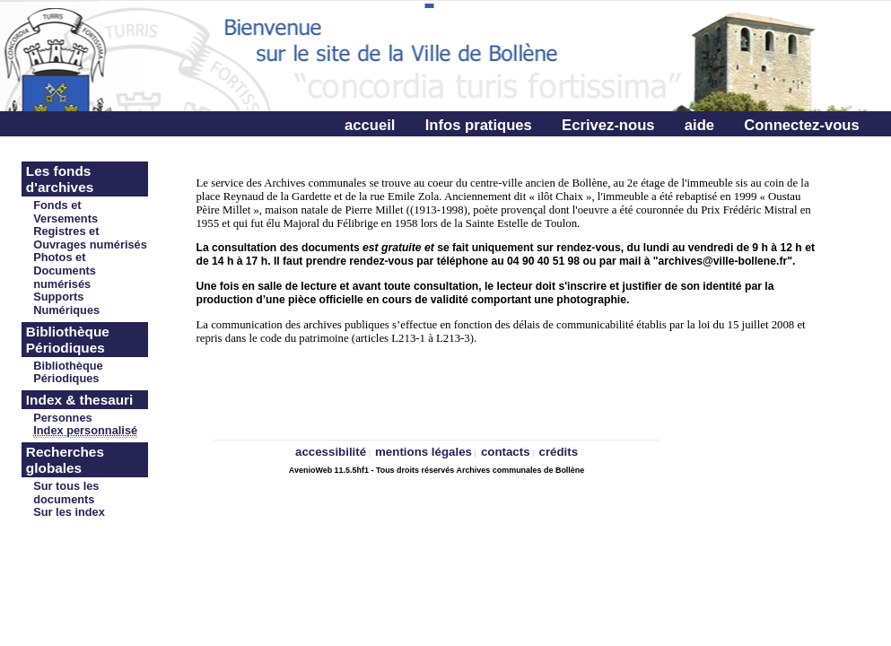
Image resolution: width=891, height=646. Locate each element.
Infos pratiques (478, 125)
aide (699, 125)
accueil (370, 125)
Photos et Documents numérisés (64, 270)
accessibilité (330, 451)
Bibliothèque (68, 365)
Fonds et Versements (65, 211)
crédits (559, 451)
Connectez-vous (801, 125)
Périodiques (66, 378)
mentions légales (423, 451)
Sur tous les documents (66, 492)
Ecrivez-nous (608, 125)
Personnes (62, 417)
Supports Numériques (66, 303)
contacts (505, 451)
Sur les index (69, 512)
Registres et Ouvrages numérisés (90, 237)
